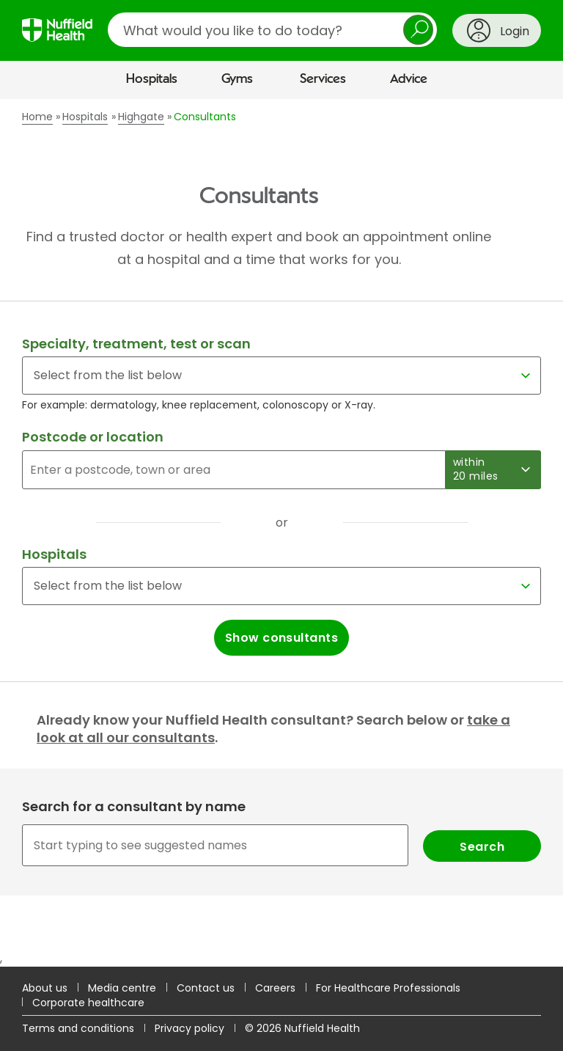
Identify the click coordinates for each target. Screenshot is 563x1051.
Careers (275, 988)
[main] (281, 532)
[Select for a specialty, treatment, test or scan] (281, 375)
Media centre (122, 988)
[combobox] (281, 845)
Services (323, 79)
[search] (272, 29)
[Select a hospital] (281, 586)
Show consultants (282, 637)
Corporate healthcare (88, 1002)
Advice (408, 79)
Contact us (206, 988)
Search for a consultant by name (134, 807)
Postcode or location (92, 437)
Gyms (237, 79)
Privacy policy (189, 1028)
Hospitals (151, 79)
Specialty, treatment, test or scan (136, 343)
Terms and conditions (78, 1028)
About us (44, 988)
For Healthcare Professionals (388, 988)
